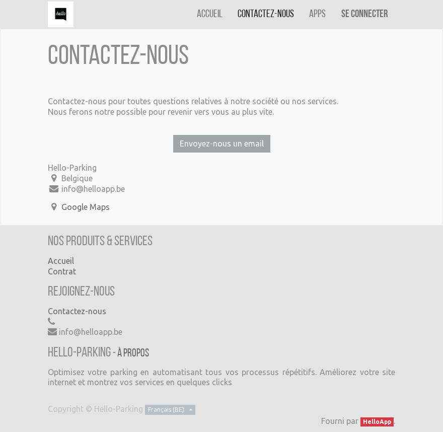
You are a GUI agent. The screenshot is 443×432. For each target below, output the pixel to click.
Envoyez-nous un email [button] (222, 143)
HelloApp (377, 421)
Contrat (62, 271)
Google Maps (85, 206)
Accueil (61, 260)
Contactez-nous (77, 311)
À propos (133, 353)
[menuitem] (209, 14)
